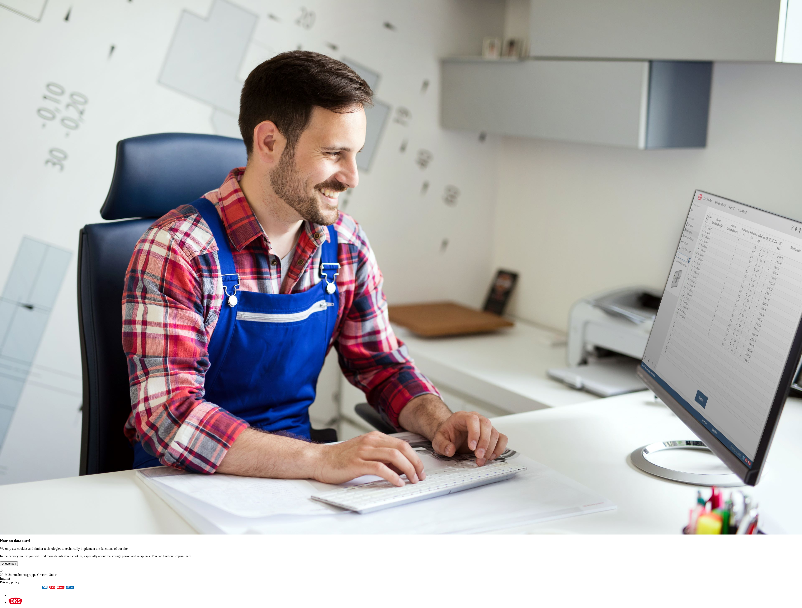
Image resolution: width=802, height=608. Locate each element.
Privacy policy (9, 582)
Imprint (5, 578)
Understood (9, 563)
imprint (180, 556)
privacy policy (18, 556)
